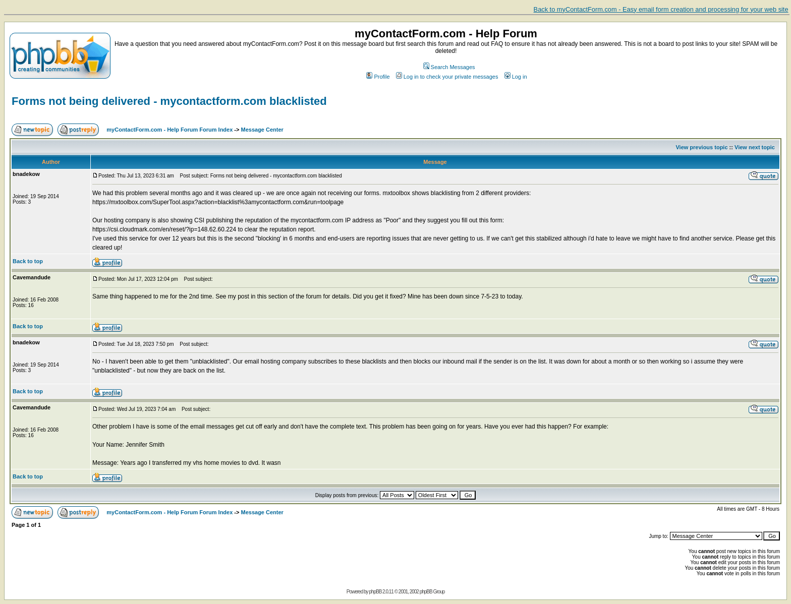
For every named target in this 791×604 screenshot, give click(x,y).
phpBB (375, 591)
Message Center (262, 130)
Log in (515, 77)
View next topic (754, 147)
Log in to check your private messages (447, 77)
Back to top (28, 261)
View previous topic (701, 147)
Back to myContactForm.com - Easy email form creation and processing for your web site (661, 9)
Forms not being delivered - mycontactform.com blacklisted (169, 101)
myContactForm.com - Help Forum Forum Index (169, 130)
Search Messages (449, 67)
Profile (377, 77)
